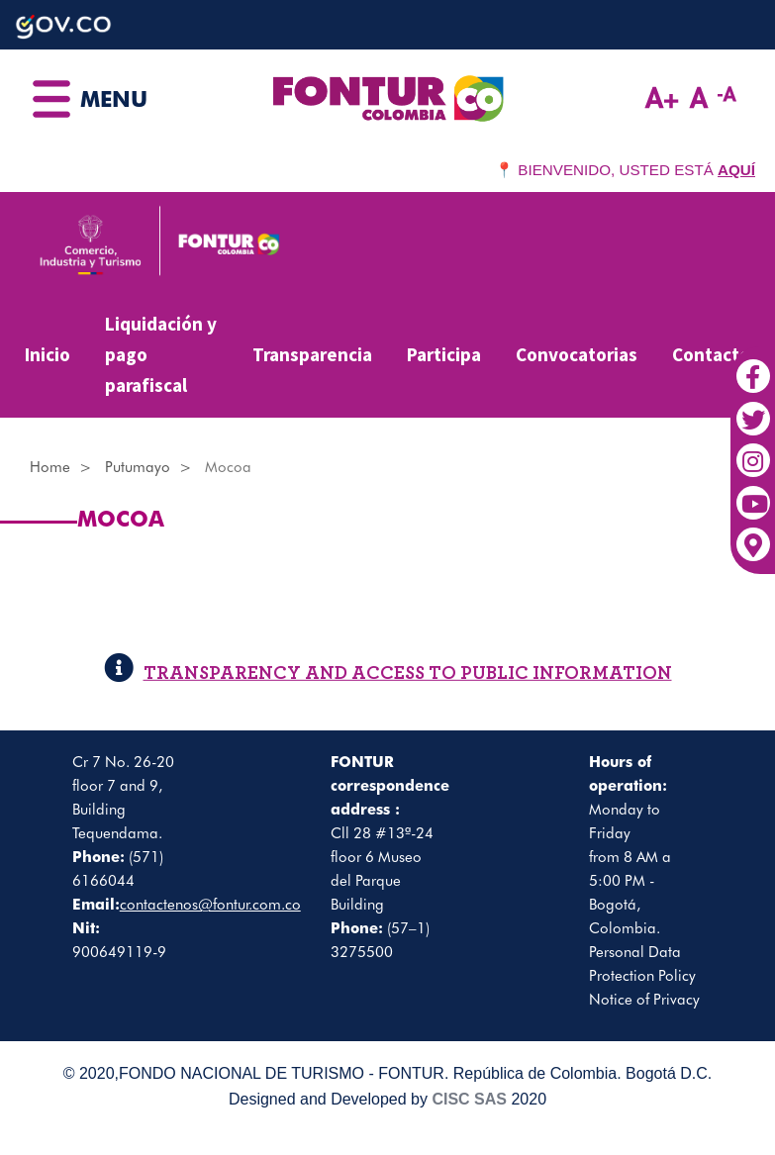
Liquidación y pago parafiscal (161, 354)
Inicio (47, 354)
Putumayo (137, 467)
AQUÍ (736, 169)
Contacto (711, 354)
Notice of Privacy (644, 1000)
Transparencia (312, 354)
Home (50, 467)
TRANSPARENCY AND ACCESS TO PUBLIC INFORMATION (388, 673)
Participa (444, 354)
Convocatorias (576, 354)
